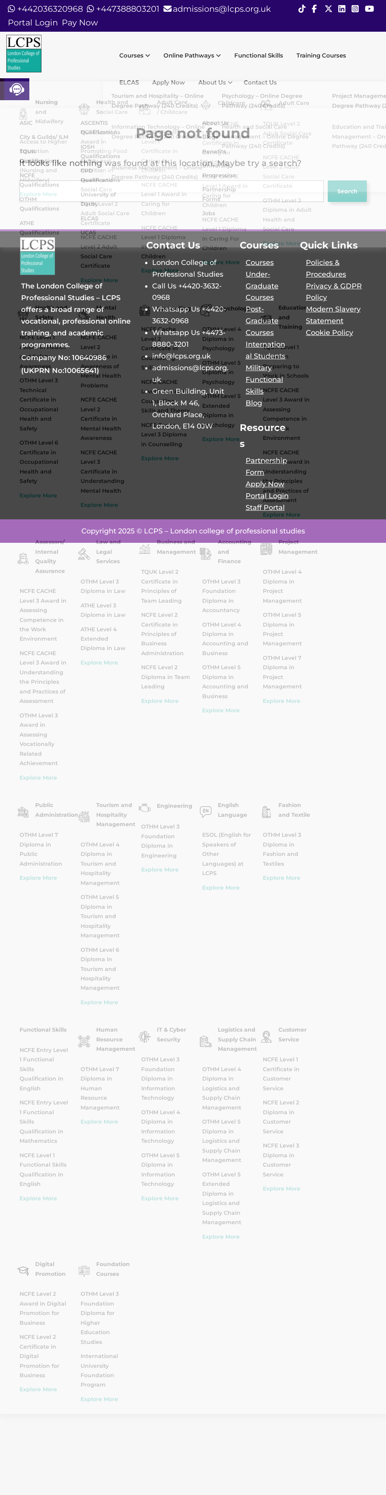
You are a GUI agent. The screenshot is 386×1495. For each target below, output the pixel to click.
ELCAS (129, 82)
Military (259, 368)
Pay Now (80, 22)
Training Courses (321, 55)
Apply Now (168, 82)
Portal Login (33, 22)
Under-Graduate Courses (262, 286)
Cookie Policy (329, 332)
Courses (134, 55)
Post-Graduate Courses (262, 321)
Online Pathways (192, 55)
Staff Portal (265, 507)
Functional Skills (258, 55)
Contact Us (260, 82)
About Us (215, 82)
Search (347, 191)
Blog (254, 403)
